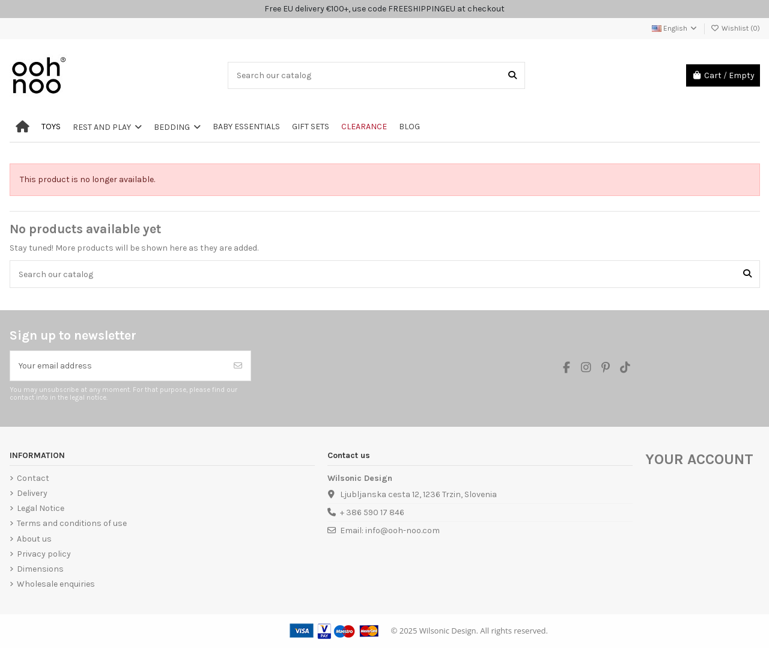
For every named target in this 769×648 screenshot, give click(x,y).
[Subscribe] (238, 366)
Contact (33, 478)
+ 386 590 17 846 (372, 512)
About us (34, 539)
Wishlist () (735, 28)
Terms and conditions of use (72, 523)
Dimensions (40, 569)
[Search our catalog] (512, 75)
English (675, 28)
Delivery (32, 493)
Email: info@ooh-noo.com (390, 530)
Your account (699, 459)
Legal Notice (40, 508)
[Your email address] (118, 366)
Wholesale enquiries (56, 584)
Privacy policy (44, 554)
